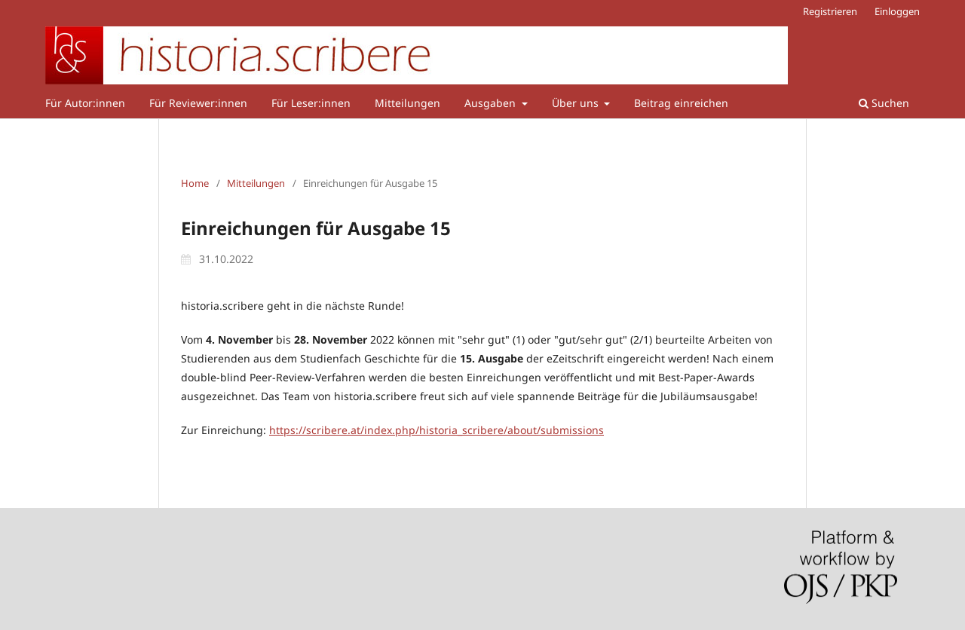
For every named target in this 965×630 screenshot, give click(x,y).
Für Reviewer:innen (198, 103)
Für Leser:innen (311, 103)
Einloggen (897, 11)
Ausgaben (491, 103)
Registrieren (830, 11)
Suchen (884, 103)
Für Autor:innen (85, 103)
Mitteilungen (407, 103)
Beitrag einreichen (681, 103)
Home (195, 183)
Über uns (577, 103)
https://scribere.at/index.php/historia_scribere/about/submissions (436, 430)
